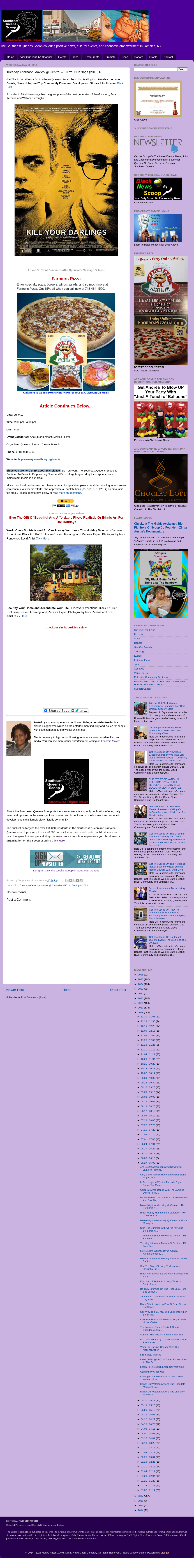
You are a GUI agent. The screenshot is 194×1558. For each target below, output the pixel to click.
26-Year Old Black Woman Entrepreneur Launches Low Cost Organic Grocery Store (167, 706)
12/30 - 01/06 (148, 1016)
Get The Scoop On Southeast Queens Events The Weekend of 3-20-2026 (168, 940)
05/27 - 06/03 (148, 1162)
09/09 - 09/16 (148, 1092)
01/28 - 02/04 (148, 1476)
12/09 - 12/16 (148, 1030)
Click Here (42, 538)
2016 (141, 1501)
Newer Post (15, 990)
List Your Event (142, 660)
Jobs (75, 56)
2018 (141, 1012)
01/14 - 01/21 (148, 1485)
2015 (141, 1505)
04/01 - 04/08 (148, 1433)
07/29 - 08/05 (148, 1120)
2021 (141, 998)
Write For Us (141, 673)
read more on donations (67, 492)
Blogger (165, 1552)
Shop (125, 56)
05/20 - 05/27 (148, 1400)
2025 (141, 979)
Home (10, 56)
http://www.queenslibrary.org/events (40, 459)
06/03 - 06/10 (148, 1158)
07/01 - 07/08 (148, 1139)
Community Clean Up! (152, 1371)
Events (62, 56)
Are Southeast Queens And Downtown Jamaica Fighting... (161, 1168)
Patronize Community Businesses (152, 677)
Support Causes (143, 688)
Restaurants (92, 56)
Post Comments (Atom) (33, 997)
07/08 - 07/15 (148, 1134)
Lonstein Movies (110, 741)
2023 (141, 988)
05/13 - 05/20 (148, 1405)
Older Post (118, 990)
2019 (141, 1007)
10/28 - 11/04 (148, 1059)
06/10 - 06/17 (148, 1153)
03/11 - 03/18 (148, 1447)
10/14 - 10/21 (148, 1068)
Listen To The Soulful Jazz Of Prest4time (162, 1367)
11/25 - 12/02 (148, 1040)
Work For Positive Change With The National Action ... (159, 1348)
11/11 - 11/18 (148, 1049)
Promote (110, 56)
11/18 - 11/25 (148, 1044)
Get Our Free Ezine (144, 630)
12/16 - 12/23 (148, 1026)
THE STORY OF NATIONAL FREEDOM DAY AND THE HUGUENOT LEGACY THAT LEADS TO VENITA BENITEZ (165, 783)
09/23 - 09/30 (148, 1082)
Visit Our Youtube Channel (36, 56)
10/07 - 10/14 (148, 1073)
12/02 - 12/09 (148, 1035)
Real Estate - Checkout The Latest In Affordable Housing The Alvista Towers (159, 683)
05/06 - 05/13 (148, 1410)
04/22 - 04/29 (148, 1419)
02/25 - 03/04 (148, 1457)
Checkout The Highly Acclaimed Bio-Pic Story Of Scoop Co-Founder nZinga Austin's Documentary (160, 527)
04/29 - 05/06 (148, 1414)
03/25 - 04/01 (148, 1438)
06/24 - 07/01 (148, 1144)
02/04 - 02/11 (148, 1471)
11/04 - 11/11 (148, 1054)
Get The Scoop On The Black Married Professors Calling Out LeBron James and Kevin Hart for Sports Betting (167, 811)
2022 (141, 993)
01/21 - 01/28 (148, 1480)
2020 (141, 1003)
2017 (141, 1496)
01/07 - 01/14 (148, 1490)
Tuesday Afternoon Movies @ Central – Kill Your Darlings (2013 (54, 885)
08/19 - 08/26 (148, 1106)
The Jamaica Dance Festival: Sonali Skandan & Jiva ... (159, 1328)
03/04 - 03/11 (148, 1452)
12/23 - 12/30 (148, 1021)
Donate (138, 56)
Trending (139, 651)
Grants (153, 56)
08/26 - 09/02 (148, 1101)
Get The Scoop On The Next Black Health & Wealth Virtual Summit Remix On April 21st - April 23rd (167, 866)
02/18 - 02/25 (148, 1461)
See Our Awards (143, 647)
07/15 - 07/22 (148, 1129)
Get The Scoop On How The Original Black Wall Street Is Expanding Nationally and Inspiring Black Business (167, 914)
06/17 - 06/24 (148, 1148)
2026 (141, 974)
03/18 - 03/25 (148, 1443)
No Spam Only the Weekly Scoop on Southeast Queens (66, 870)
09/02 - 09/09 (148, 1096)
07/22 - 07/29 (148, 1125)
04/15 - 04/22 (148, 1424)
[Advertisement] (66, 669)
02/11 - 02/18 (148, 1466)
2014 (141, 1510)
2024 (141, 984)
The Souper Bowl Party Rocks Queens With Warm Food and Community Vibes (165, 730)
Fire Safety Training (150, 1354)
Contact (168, 56)
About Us (139, 668)
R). (16, 885)
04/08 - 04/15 (148, 1428)
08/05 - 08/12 (148, 1115)
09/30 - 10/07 (148, 1078)
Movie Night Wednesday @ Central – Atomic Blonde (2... (160, 1252)
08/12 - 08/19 (148, 1111)
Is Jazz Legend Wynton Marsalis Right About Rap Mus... (160, 1183)
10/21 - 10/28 (148, 1063)
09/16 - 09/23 (148, 1087)
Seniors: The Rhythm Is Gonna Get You (161, 1334)
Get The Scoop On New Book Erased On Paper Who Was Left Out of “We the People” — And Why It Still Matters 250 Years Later (168, 756)
